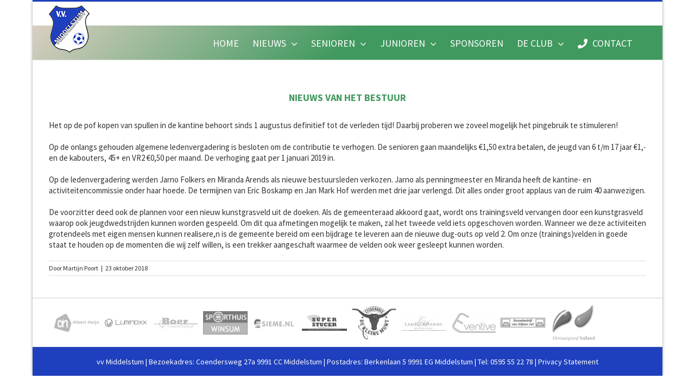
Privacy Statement (568, 362)
